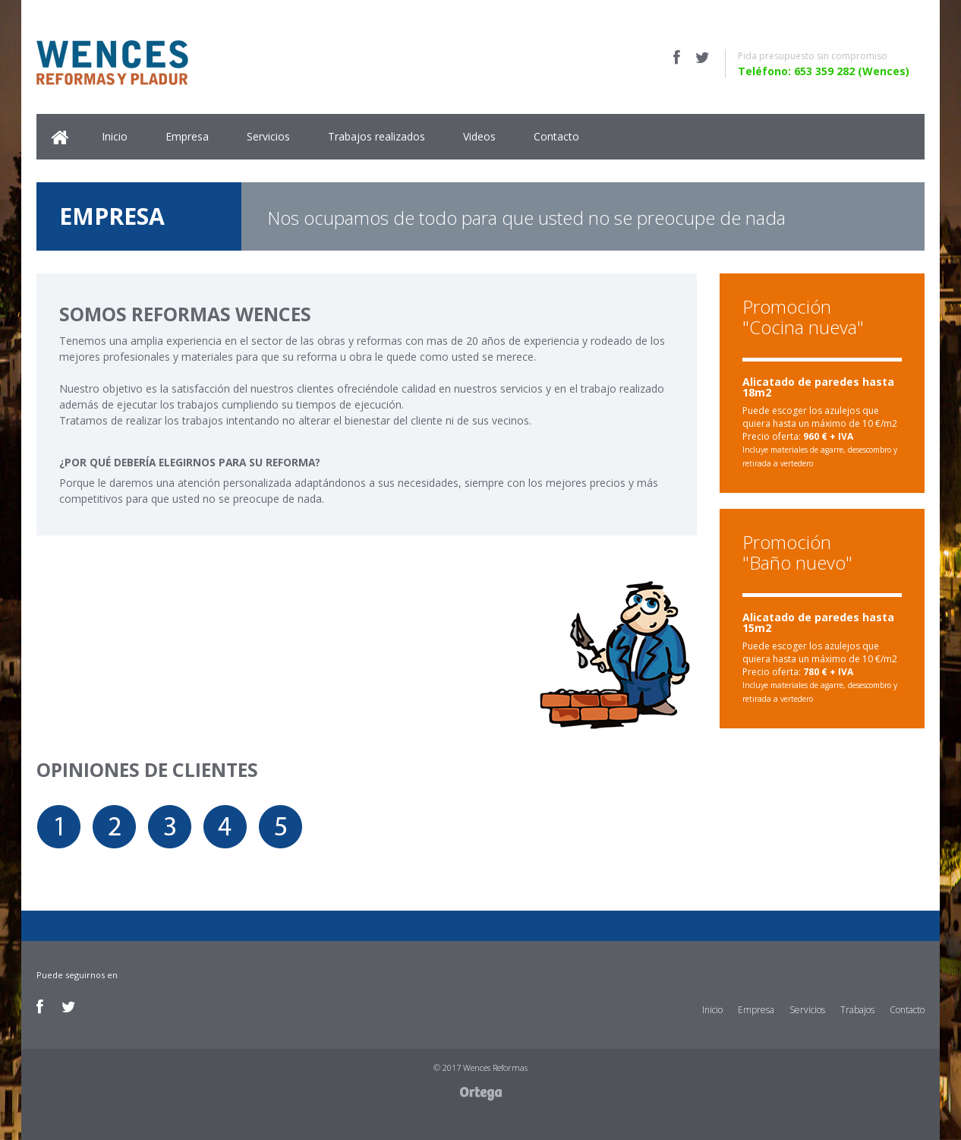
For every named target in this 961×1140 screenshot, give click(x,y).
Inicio (115, 136)
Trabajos (857, 1009)
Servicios (268, 136)
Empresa (187, 136)
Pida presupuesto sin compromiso (812, 55)
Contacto (556, 136)
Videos (479, 136)
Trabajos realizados (376, 136)
